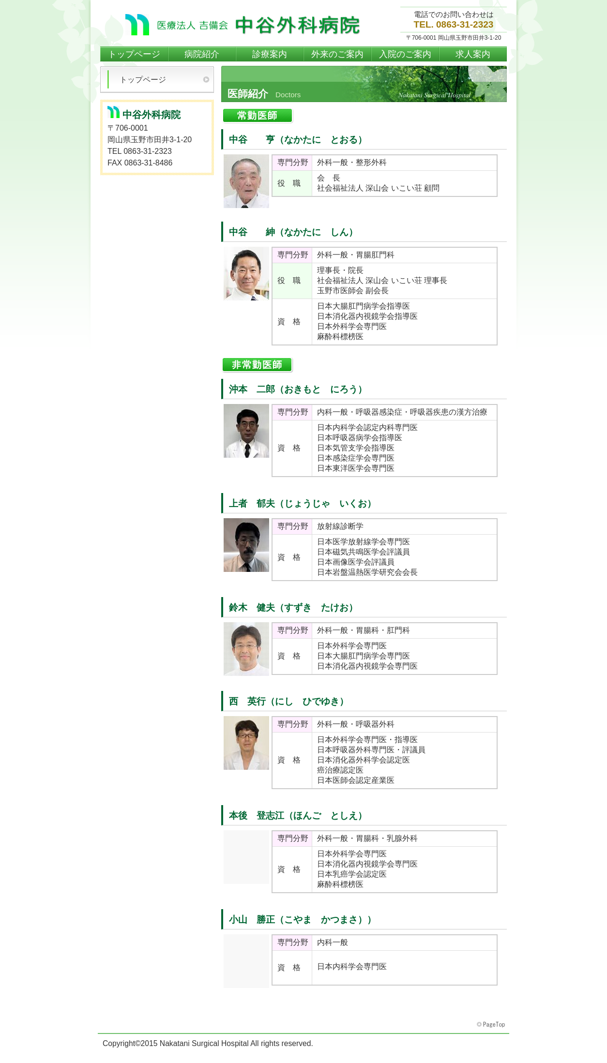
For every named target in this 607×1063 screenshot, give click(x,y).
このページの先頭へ (492, 1024)
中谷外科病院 (245, 24)
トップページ (143, 79)
